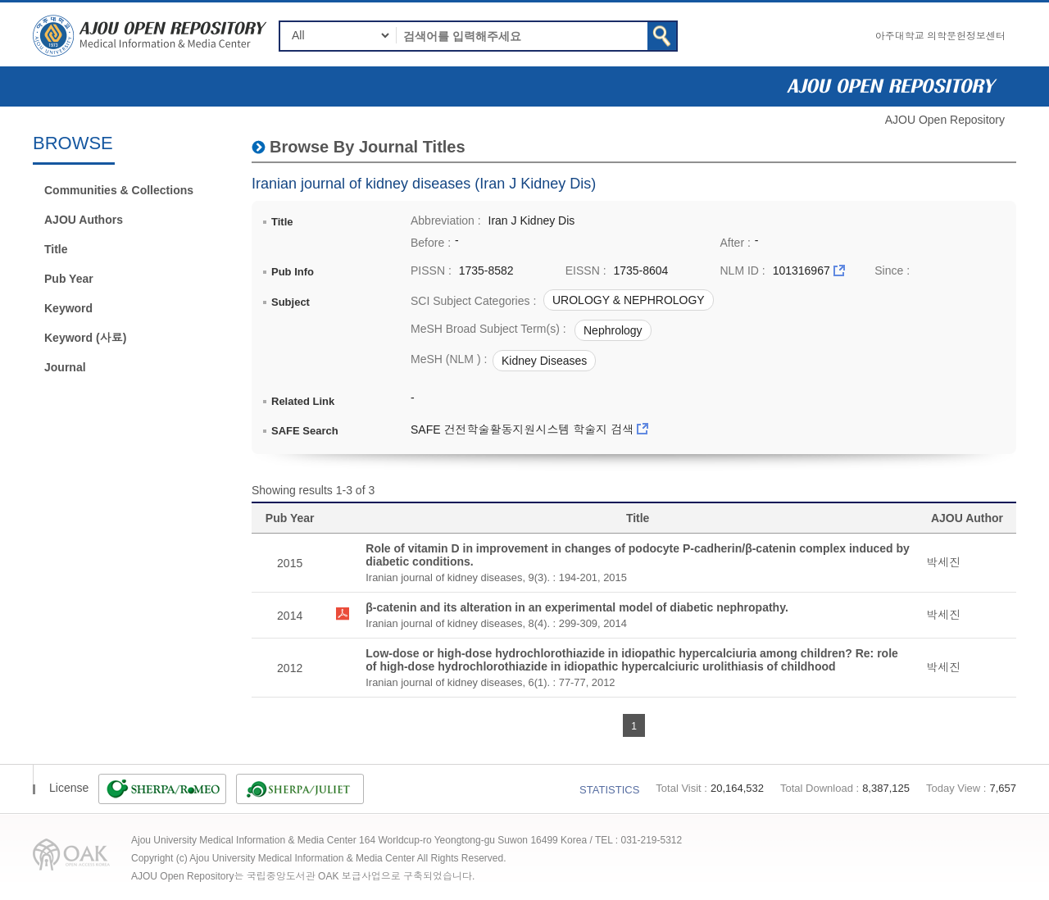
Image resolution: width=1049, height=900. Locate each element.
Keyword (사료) (85, 337)
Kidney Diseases (544, 360)
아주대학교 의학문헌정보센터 (940, 36)
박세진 (943, 562)
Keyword (68, 308)
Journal (65, 367)
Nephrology (613, 330)
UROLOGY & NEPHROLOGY (628, 300)
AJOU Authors (83, 219)
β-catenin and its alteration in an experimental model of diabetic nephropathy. (577, 607)
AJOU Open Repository (945, 119)
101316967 (801, 270)
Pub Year (68, 278)
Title (56, 249)
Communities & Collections (118, 190)
